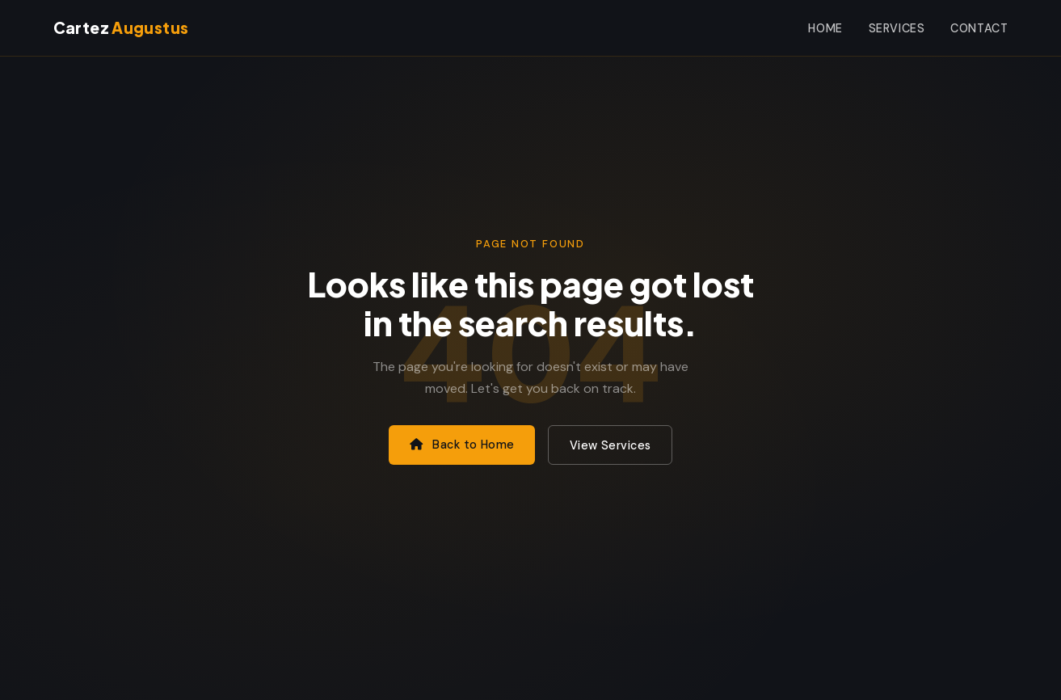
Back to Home (462, 444)
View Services (610, 445)
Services (897, 28)
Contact (979, 28)
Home (825, 28)
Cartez (121, 27)
